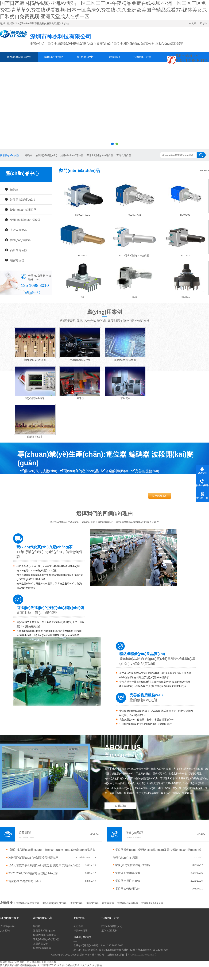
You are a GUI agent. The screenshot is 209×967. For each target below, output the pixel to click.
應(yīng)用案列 (109, 930)
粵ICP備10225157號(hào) (141, 954)
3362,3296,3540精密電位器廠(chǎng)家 (33, 873)
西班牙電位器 (18, 250)
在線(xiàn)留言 (16, 67)
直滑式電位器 (123, 155)
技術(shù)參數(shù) (111, 926)
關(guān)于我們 (54, 56)
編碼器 (28, 155)
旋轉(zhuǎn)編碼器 (127, 903)
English (204, 23)
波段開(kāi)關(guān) (46, 155)
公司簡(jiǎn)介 (7, 926)
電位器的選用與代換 (127, 872)
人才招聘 (5, 930)
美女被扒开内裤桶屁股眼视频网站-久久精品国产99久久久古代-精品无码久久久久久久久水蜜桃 (51, 965)
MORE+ (204, 170)
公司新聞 (78, 926)
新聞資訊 (114, 56)
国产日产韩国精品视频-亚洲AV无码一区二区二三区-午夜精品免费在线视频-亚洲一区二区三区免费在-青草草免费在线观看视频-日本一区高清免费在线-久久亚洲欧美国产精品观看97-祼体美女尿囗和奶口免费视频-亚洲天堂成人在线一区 (103, 10)
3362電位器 (92, 903)
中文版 (192, 23)
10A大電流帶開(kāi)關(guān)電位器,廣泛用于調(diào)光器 (44, 865)
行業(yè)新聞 (80, 930)
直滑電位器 (108, 903)
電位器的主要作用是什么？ (25, 881)
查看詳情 (120, 805)
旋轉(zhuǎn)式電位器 (71, 155)
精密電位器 (17, 260)
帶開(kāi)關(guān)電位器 (99, 155)
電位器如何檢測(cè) (127, 888)
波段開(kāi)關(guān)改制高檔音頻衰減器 (33, 857)
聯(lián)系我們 (46, 67)
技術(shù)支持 (142, 56)
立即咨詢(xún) (32, 292)
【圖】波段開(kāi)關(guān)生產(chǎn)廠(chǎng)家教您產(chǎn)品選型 (51, 849)
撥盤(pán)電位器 (20, 240)
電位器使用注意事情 (127, 880)
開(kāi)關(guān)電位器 (54, 903)
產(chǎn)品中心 (86, 56)
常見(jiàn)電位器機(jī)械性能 (132, 865)
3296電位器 (76, 903)
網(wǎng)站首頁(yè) (19, 56)
